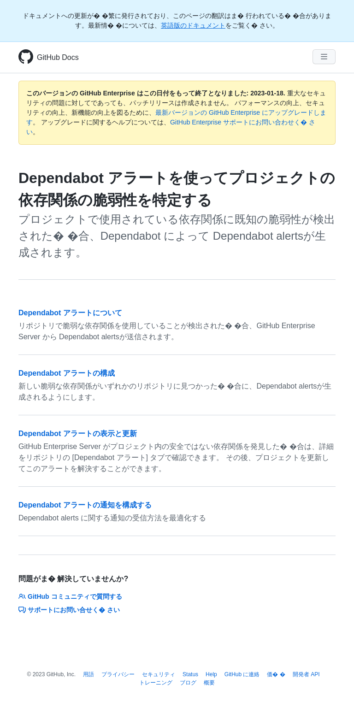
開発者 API (306, 674)
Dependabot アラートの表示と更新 (77, 433)
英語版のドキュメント (193, 25)
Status (190, 674)
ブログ (188, 682)
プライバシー (118, 674)
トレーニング (155, 682)
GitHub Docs (58, 57)
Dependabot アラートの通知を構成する (85, 505)
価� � (276, 674)
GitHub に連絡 (242, 674)
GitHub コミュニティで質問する (70, 596)
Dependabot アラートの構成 (66, 373)
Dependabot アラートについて (70, 313)
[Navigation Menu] (324, 56)
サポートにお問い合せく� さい (69, 610)
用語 (88, 674)
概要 (209, 682)
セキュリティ (158, 674)
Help (211, 674)
